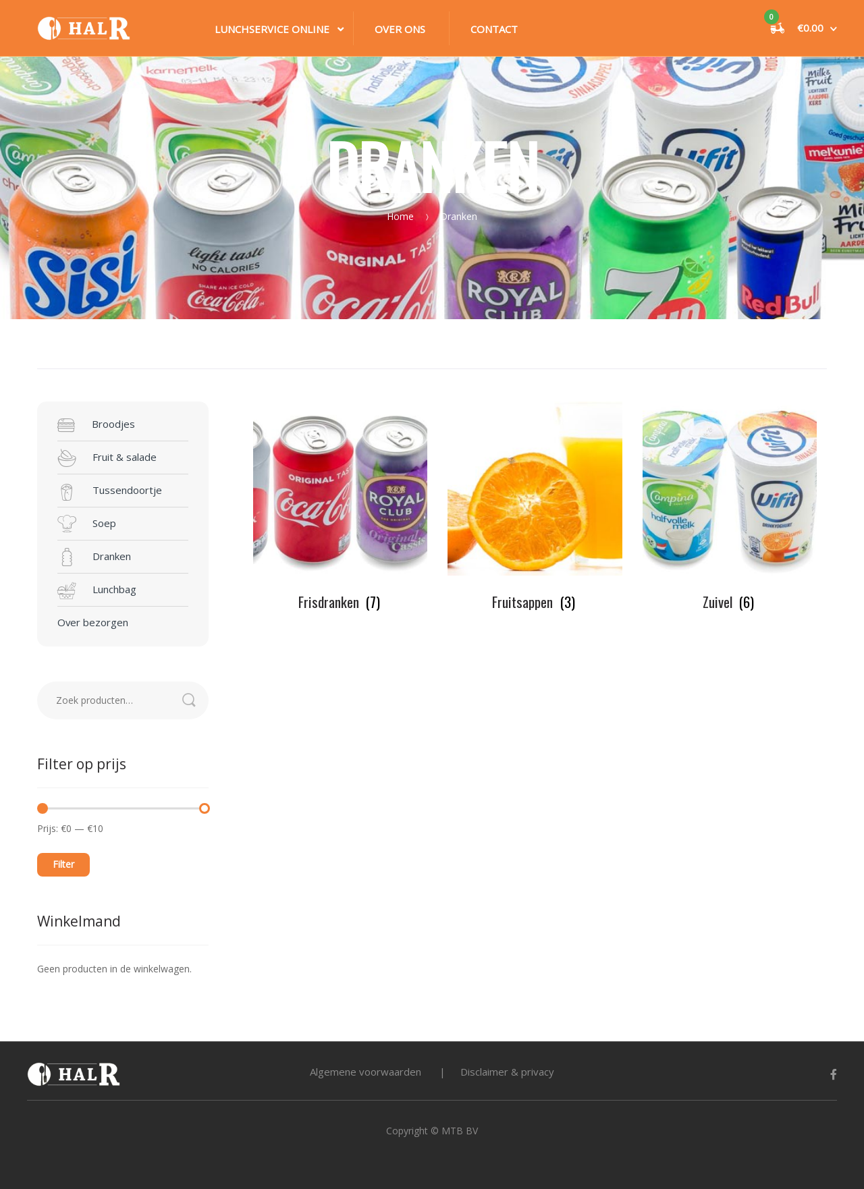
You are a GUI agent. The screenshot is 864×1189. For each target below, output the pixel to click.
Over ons (400, 29)
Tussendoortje (109, 491)
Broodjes (96, 425)
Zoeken (195, 700)
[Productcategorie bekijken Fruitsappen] (535, 506)
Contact (494, 29)
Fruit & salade (107, 458)
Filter (63, 864)
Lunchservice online (272, 29)
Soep (86, 524)
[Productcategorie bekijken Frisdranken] (340, 506)
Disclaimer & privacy (507, 1071)
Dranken (94, 557)
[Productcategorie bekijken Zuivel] (730, 506)
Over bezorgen (92, 622)
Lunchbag (96, 590)
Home (400, 215)
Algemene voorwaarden (365, 1071)
